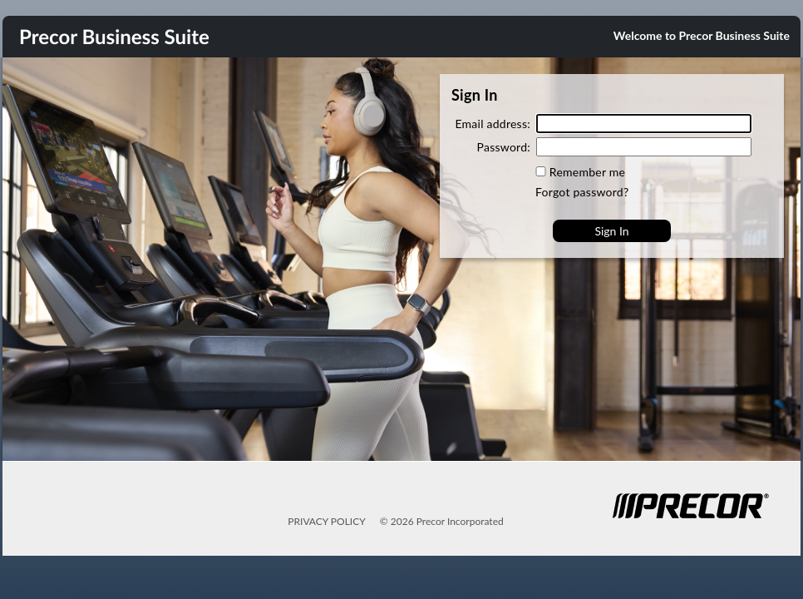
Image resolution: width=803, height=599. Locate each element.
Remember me (587, 172)
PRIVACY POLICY (326, 521)
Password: (503, 147)
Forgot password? (581, 192)
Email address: (492, 123)
